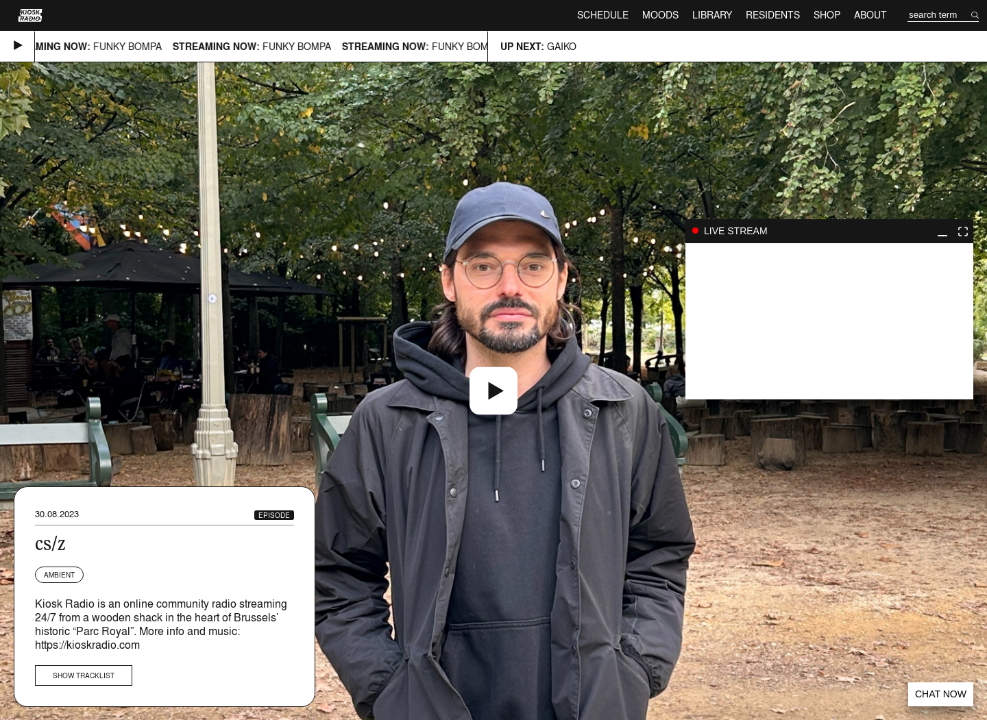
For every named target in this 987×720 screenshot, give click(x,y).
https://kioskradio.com (87, 644)
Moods (660, 14)
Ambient (59, 575)
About (870, 14)
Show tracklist (83, 675)
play (829, 321)
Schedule (603, 14)
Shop (827, 14)
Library (712, 14)
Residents (773, 14)
